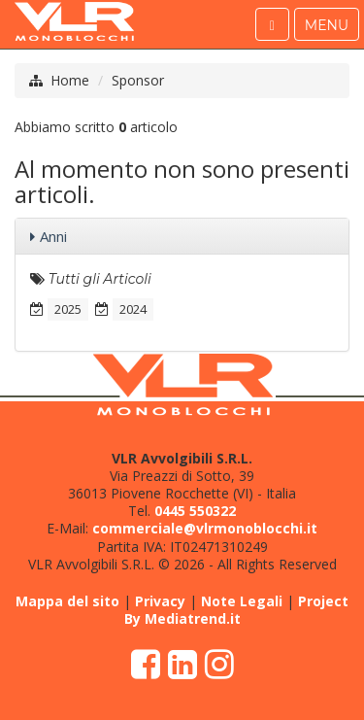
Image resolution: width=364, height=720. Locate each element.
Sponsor (138, 80)
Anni (53, 236)
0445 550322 (195, 510)
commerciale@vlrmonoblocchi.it (204, 528)
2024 (133, 309)
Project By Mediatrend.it (236, 610)
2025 (68, 309)
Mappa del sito (67, 601)
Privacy (160, 601)
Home (69, 80)
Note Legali (241, 601)
